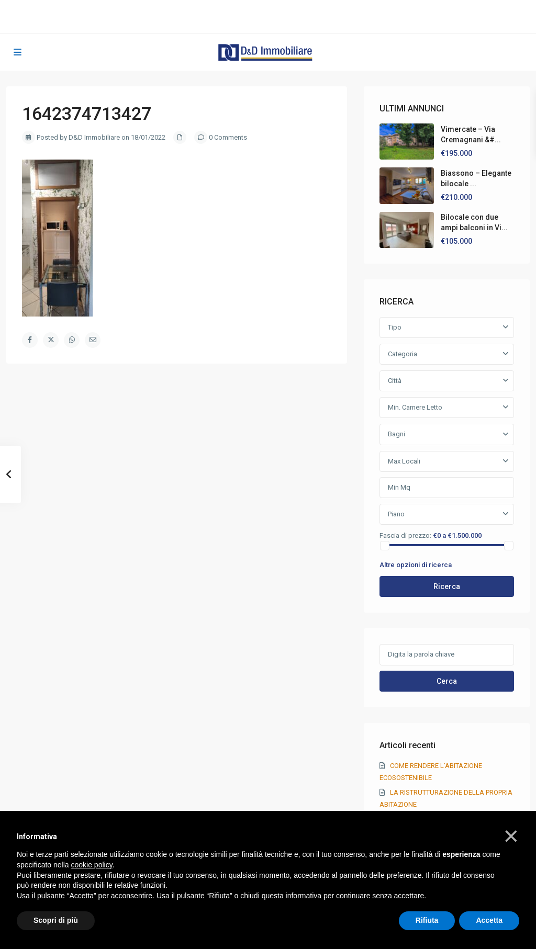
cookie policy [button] (92, 865)
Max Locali (404, 461)
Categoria (402, 354)
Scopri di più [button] (56, 920)
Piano (396, 514)
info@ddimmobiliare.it (246, 16)
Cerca (447, 681)
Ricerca (446, 586)
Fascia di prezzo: (405, 535)
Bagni (396, 434)
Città (394, 381)
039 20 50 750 (239, 5)
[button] (511, 836)
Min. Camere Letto (415, 407)
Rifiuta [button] (427, 920)
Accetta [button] (489, 920)
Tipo (394, 327)
